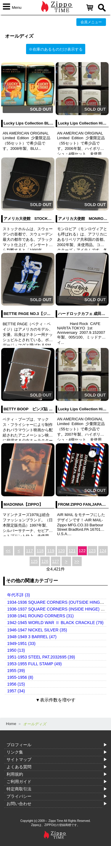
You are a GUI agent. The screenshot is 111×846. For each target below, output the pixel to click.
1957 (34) (16, 691)
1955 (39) (16, 670)
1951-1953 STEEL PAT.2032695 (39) (41, 657)
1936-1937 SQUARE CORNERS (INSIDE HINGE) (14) (57, 609)
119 (50, 550)
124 (102, 550)
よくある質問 (19, 766)
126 (44, 561)
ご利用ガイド (19, 781)
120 (61, 550)
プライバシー (19, 796)
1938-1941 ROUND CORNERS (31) (40, 615)
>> (76, 561)
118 (40, 550)
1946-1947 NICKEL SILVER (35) (37, 630)
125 (34, 561)
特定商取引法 (19, 789)
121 (72, 550)
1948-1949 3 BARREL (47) (32, 636)
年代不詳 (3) (18, 595)
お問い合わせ (19, 803)
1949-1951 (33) (21, 643)
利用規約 (15, 774)
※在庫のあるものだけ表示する (56, 49)
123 (92, 550)
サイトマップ (19, 759)
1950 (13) (16, 650)
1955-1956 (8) (20, 677)
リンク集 (15, 752)
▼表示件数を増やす (55, 699)
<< (8, 550)
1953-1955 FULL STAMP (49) (34, 663)
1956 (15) (16, 684)
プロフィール (19, 744)
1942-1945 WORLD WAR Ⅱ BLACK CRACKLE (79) (55, 622)
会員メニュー (91, 22)
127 (55, 561)
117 (29, 550)
